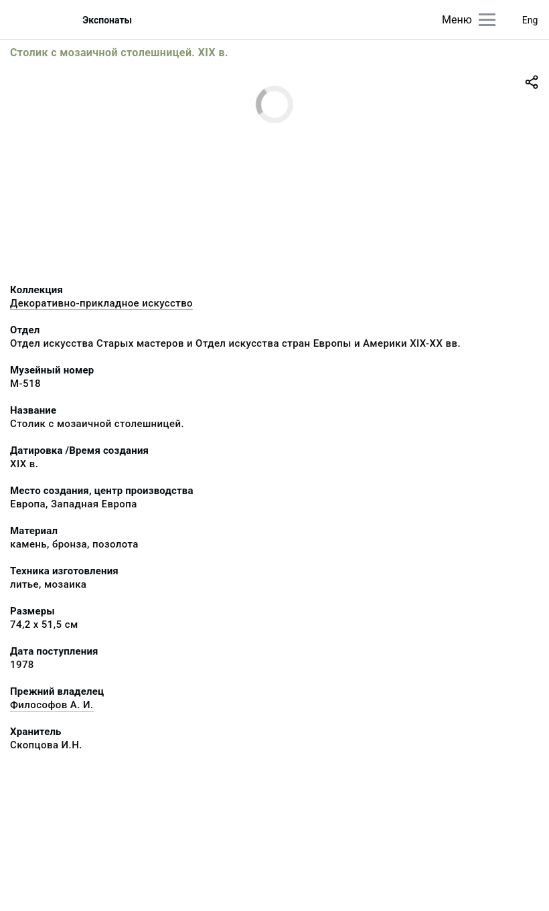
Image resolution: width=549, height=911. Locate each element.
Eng (530, 20)
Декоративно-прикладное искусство (101, 303)
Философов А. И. (52, 705)
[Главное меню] (487, 20)
